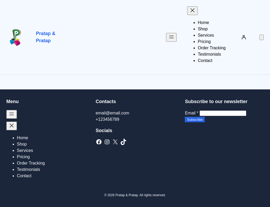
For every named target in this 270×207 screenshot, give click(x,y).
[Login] (243, 37)
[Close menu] (192, 10)
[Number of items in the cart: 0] (261, 37)
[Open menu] (171, 37)
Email (191, 113)
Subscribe (194, 120)
